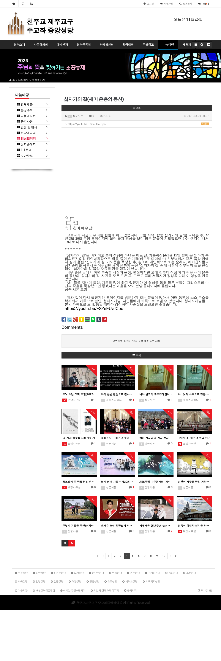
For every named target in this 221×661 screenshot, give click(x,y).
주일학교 (148, 44)
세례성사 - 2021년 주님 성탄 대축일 (117, 438)
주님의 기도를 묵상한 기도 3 (79, 525)
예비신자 (62, 44)
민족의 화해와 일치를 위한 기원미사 (194, 525)
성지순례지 (26, 144)
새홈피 (187, 44)
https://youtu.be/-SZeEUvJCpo (137, 124)
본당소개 (19, 44)
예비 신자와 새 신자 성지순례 (155, 438)
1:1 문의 (24, 150)
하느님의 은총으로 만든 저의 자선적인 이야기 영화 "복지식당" (194, 394)
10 (163, 555)
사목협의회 (41, 44)
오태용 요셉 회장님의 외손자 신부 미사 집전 (117, 525)
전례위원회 (106, 44)
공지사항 (25, 121)
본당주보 (25, 110)
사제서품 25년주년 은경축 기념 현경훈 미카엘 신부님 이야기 (155, 525)
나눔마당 (168, 44)
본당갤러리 (26, 133)
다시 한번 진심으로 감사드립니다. (117, 394)
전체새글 (25, 104)
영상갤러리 (26, 138)
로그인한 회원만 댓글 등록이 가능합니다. (136, 341)
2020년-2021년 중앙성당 (194, 438)
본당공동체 (84, 44)
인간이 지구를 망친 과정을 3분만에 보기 (194, 481)
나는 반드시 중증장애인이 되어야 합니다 (155, 394)
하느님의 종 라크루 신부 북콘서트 (79, 481)
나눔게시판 (26, 116)
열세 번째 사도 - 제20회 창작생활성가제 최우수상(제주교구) (117, 481)
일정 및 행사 (27, 127)
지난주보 (25, 155)
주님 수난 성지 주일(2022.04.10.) (79, 394)
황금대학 (128, 44)
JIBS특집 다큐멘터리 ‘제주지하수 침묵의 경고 (155, 481)
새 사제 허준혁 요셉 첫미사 (79, 438)
